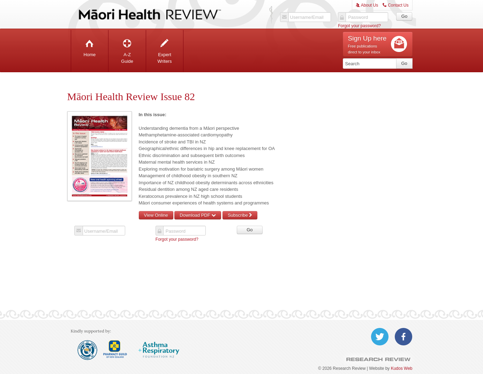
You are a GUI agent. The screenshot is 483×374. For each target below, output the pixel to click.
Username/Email (307, 17)
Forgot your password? (359, 25)
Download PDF (198, 215)
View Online (156, 215)
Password (358, 17)
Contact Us (396, 5)
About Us (367, 5)
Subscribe (240, 215)
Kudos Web (402, 368)
